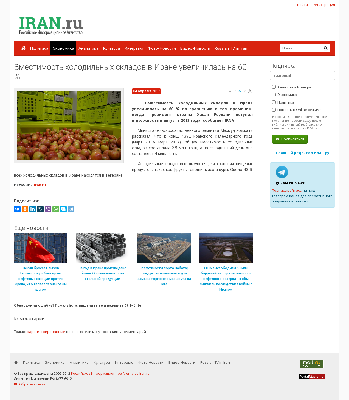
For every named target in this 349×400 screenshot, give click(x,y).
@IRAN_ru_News (290, 182)
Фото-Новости (162, 48)
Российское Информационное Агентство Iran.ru (110, 373)
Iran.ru (40, 184)
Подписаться (290, 139)
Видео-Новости (195, 48)
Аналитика (88, 48)
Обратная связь (29, 384)
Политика (39, 48)
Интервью (133, 48)
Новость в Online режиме (297, 109)
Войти (302, 4)
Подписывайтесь (287, 190)
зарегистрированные (46, 331)
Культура (111, 48)
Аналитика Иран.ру (291, 87)
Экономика (63, 48)
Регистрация (324, 4)
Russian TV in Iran (231, 48)
